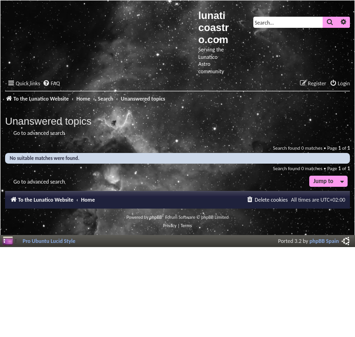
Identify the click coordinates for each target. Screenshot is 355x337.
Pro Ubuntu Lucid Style (49, 240)
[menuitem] (51, 83)
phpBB (156, 217)
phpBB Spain (324, 240)
